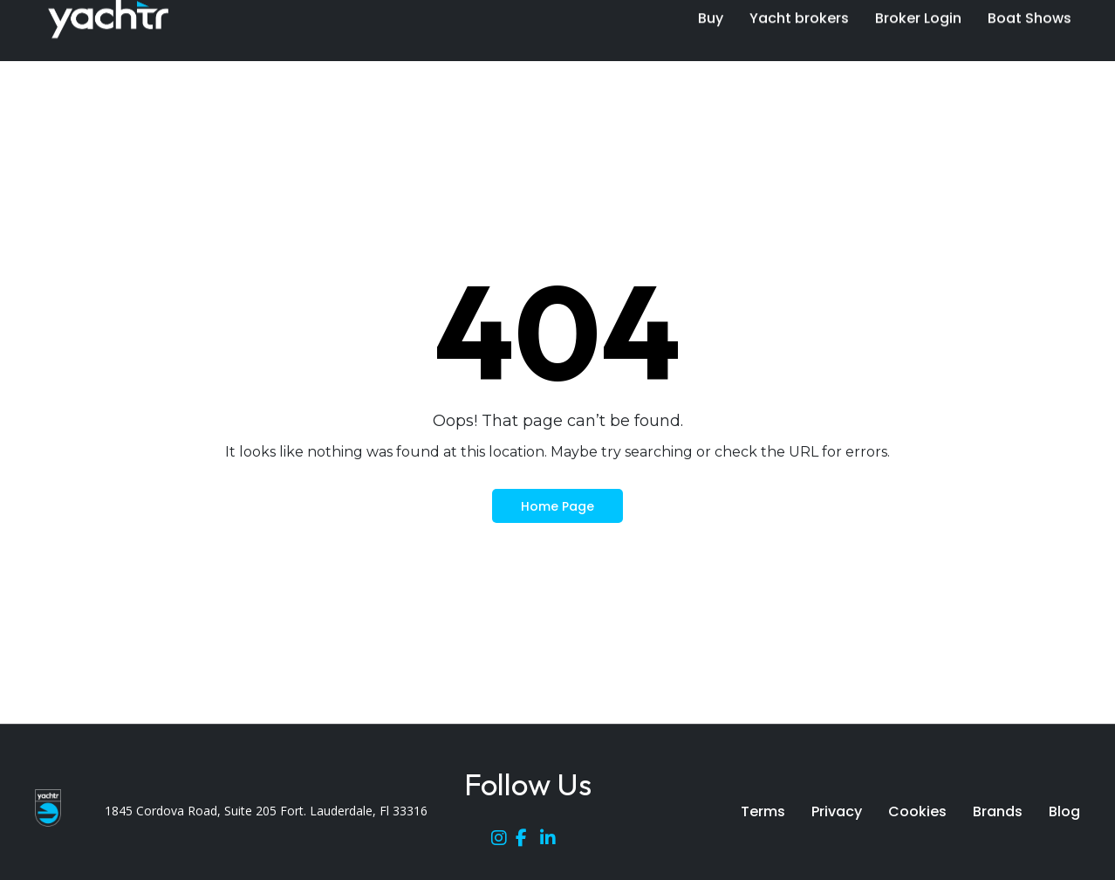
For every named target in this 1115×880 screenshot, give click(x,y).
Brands (998, 811)
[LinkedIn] (552, 841)
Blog (1064, 811)
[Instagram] (503, 841)
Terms (763, 811)
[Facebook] (528, 841)
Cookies (917, 811)
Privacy (836, 811)
